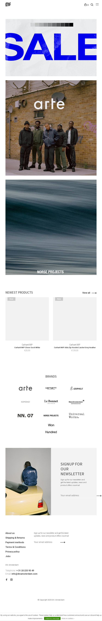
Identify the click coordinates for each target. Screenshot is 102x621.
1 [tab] (46, 361)
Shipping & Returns (15, 537)
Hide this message (52, 619)
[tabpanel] (27, 328)
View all (86, 293)
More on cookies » (68, 619)
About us (10, 533)
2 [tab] (51, 361)
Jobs (7, 556)
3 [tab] (56, 361)
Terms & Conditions (15, 547)
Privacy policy (12, 551)
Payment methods (14, 542)
